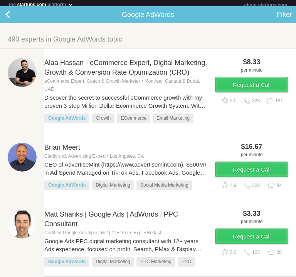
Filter (284, 18)
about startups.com (265, 5)
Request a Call (252, 88)
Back (15, 17)
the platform (41, 4)
